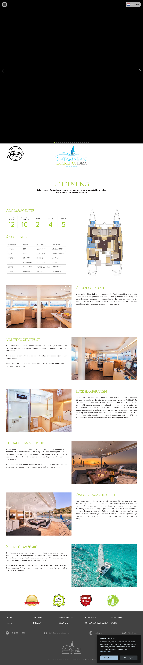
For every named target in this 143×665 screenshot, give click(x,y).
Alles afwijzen (128, 658)
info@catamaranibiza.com (59, 633)
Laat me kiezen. (106, 652)
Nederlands (135, 4)
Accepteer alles (109, 658)
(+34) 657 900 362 (18, 633)
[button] (54, 142)
